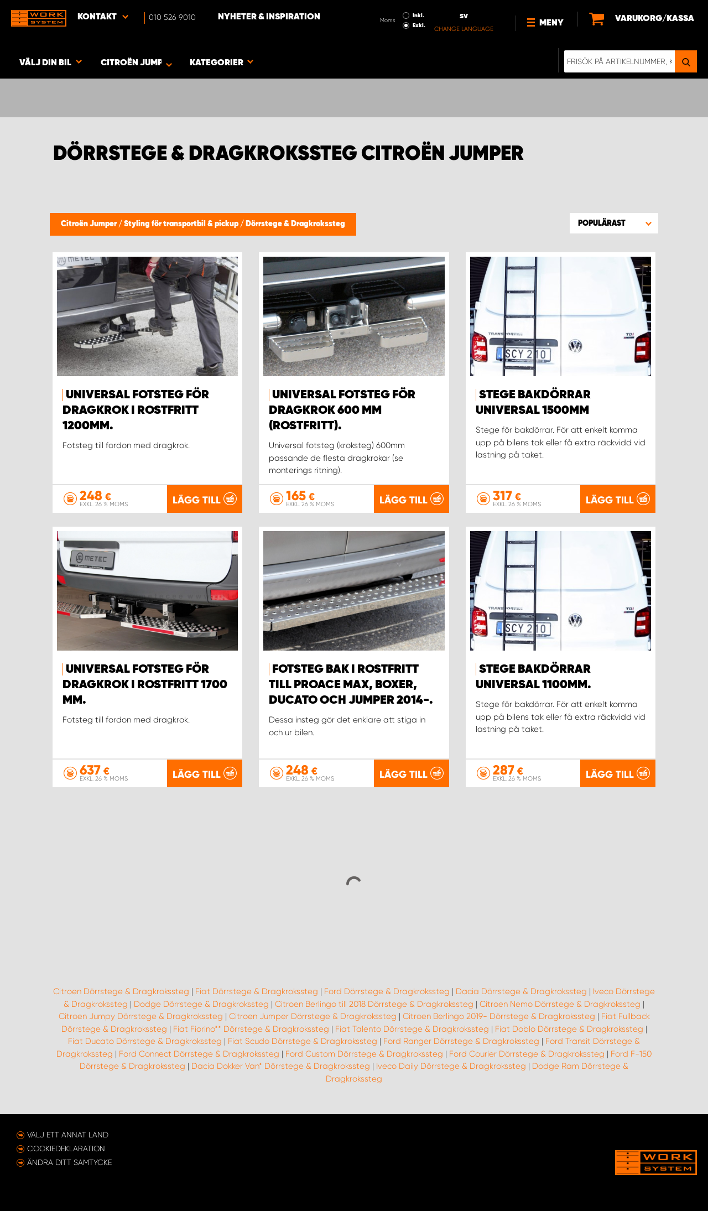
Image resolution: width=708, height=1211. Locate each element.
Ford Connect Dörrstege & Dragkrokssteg (199, 1054)
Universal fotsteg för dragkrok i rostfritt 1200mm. (136, 410)
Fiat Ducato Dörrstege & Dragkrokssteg (145, 1041)
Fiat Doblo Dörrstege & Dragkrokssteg (569, 1029)
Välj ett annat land (67, 1134)
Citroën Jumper (89, 224)
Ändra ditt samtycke (69, 1162)
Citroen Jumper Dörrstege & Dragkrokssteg (313, 1016)
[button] (614, 223)
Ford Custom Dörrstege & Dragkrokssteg (364, 1054)
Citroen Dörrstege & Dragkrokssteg (121, 991)
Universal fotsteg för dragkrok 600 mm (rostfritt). (342, 410)
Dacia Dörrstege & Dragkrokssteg (521, 991)
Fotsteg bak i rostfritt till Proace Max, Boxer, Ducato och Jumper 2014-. (351, 684)
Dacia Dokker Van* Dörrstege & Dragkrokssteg (280, 1066)
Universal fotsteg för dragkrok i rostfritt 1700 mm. (145, 684)
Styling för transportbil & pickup (182, 224)
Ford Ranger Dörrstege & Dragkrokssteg (461, 1041)
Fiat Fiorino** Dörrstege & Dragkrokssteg (251, 1029)
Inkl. (418, 15)
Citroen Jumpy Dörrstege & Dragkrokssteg (141, 1016)
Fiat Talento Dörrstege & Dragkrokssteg (412, 1029)
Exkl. (419, 25)
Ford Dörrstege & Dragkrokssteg (387, 991)
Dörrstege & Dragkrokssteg (295, 224)
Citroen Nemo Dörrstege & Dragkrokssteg (560, 1004)
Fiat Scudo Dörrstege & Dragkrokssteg (302, 1041)
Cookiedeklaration (66, 1148)
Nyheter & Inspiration (269, 17)
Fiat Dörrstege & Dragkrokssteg (256, 991)
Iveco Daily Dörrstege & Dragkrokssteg (451, 1066)
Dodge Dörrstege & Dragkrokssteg (201, 1004)
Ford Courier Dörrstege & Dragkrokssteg (527, 1054)
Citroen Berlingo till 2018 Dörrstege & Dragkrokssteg (374, 1004)
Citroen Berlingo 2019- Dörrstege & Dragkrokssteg (499, 1016)
